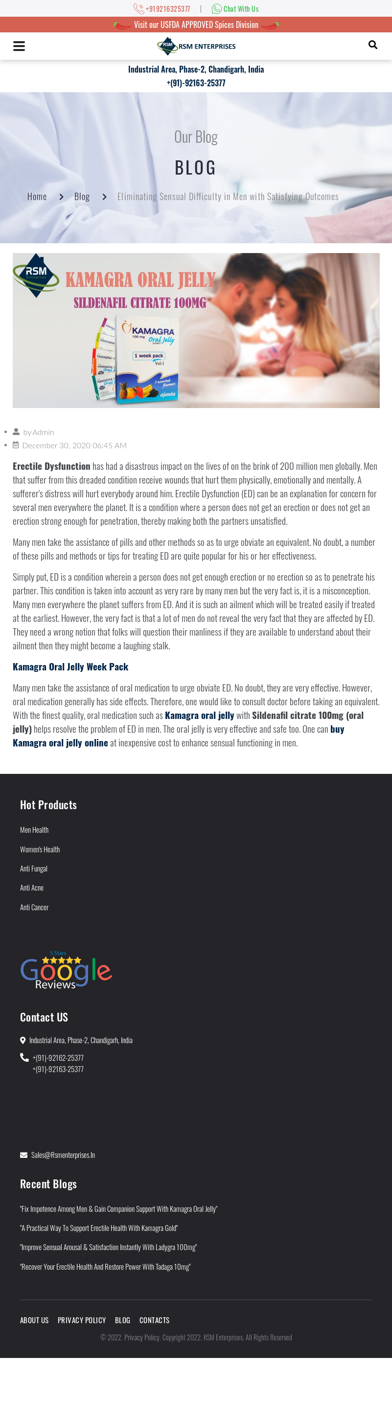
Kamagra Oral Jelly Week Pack (70, 666)
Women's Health (40, 849)
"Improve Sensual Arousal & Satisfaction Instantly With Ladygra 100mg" (108, 1246)
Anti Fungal (33, 868)
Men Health (34, 829)
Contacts (154, 1319)
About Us (34, 1319)
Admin (43, 431)
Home (37, 196)
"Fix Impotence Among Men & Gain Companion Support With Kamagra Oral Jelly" (118, 1208)
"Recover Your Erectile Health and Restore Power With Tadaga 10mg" (105, 1266)
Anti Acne (32, 887)
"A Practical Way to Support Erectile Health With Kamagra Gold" (99, 1227)
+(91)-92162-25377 (58, 1057)
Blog (82, 196)
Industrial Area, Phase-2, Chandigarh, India (196, 69)
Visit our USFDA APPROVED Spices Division (196, 24)
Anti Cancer (34, 906)
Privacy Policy (82, 1319)
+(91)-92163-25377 (196, 83)
